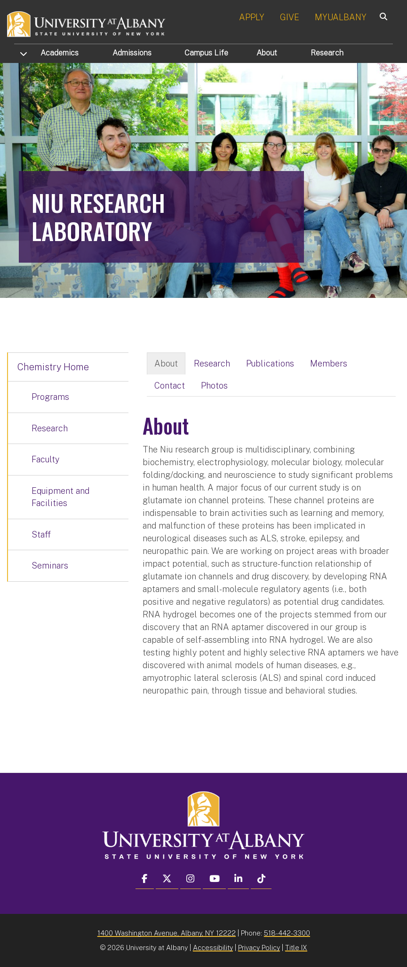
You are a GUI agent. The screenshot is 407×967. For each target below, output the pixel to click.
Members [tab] (328, 363)
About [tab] (166, 363)
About (266, 52)
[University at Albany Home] (86, 23)
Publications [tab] (270, 363)
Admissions (132, 52)
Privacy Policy (259, 947)
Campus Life (206, 52)
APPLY (251, 17)
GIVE (289, 17)
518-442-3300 (287, 933)
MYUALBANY (341, 17)
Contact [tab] (169, 385)
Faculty (45, 459)
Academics (59, 52)
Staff (41, 534)
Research (327, 52)
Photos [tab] (214, 385)
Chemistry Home (53, 367)
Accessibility (213, 947)
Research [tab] (212, 363)
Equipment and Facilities (60, 497)
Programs (50, 397)
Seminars (50, 565)
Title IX (296, 947)
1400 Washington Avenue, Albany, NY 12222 (166, 933)
